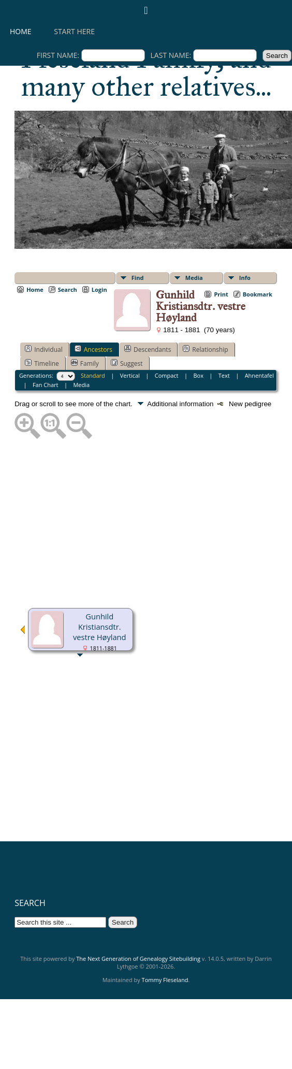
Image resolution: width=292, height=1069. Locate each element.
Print (221, 294)
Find (138, 277)
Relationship (205, 349)
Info (245, 277)
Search (67, 289)
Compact (167, 375)
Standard (93, 375)
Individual (44, 349)
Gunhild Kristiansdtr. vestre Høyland (99, 626)
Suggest (127, 363)
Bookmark (257, 294)
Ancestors (93, 349)
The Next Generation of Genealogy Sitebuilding (138, 958)
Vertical (130, 375)
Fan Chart (46, 385)
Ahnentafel (259, 375)
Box (198, 375)
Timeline (42, 363)
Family (85, 363)
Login (99, 289)
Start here (74, 31)
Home (21, 31)
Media (194, 277)
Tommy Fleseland (165, 980)
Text (224, 375)
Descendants (147, 349)
